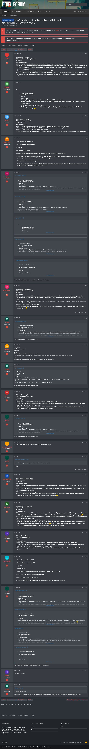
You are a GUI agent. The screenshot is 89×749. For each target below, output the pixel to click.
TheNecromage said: (21, 262)
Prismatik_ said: (20, 198)
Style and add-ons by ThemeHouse (41, 747)
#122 (85, 83)
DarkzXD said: (19, 241)
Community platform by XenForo (17, 747)
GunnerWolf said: (20, 177)
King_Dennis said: (20, 614)
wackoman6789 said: (21, 652)
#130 (85, 393)
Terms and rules (64, 742)
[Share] (82, 54)
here (58, 30)
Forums (33, 730)
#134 (85, 478)
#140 (85, 690)
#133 (85, 460)
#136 (85, 537)
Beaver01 (5, 25)
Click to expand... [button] (50, 192)
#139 (85, 676)
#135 (85, 506)
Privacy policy (72, 742)
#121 (85, 53)
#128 (85, 346)
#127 (85, 319)
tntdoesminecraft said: (22, 463)
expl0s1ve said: (20, 422)
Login (61, 727)
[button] (22, 11)
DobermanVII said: (20, 323)
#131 (85, 419)
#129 (85, 366)
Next (30, 49)
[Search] (76, 4)
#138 (85, 592)
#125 (85, 174)
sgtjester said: (19, 219)
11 (26, 49)
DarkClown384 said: (21, 595)
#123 (85, 115)
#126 (85, 287)
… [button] (10, 49)
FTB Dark (4, 742)
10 (23, 49)
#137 (85, 561)
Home (32, 727)
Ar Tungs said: (19, 369)
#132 (85, 446)
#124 (85, 140)
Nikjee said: (19, 633)
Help (78, 742)
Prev (5, 49)
